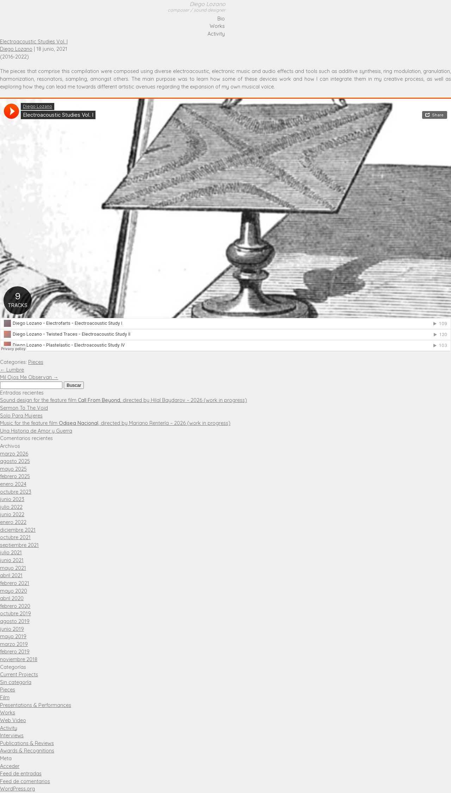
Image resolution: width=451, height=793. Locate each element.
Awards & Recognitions (27, 751)
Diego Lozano (197, 6)
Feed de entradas (21, 773)
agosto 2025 (15, 461)
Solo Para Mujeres (21, 416)
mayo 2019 (13, 636)
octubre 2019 (15, 613)
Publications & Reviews (27, 743)
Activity (216, 34)
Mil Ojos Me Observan (29, 377)
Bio (221, 19)
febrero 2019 (15, 651)
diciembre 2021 (18, 530)
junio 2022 (12, 514)
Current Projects (19, 674)
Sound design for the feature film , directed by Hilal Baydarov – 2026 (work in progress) (123, 400)
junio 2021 (12, 560)
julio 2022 (11, 507)
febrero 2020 (15, 606)
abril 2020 (12, 598)
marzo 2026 (14, 454)
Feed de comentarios (25, 781)
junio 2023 (12, 499)
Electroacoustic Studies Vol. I (34, 41)
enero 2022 (13, 522)
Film (5, 697)
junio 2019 (12, 629)
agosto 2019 (15, 621)
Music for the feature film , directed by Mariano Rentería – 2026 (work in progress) (115, 423)
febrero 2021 (14, 583)
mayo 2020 (13, 591)
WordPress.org (17, 789)
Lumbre (12, 370)
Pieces (35, 362)
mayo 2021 (13, 568)
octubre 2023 (15, 492)
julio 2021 (11, 552)
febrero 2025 (15, 476)
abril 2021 (11, 575)
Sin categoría (15, 682)
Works (217, 26)
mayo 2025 (13, 469)
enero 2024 (13, 484)
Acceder (9, 766)
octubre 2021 (15, 537)
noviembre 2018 (18, 659)
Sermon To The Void (24, 408)
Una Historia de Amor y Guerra (36, 431)
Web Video (13, 720)
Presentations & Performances (35, 705)
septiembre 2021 (19, 545)
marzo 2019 (14, 644)
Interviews (12, 735)
